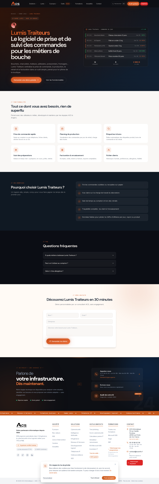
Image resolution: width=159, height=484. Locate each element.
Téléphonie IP (75, 451)
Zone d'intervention (59, 440)
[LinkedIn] (32, 455)
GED (72, 458)
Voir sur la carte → (134, 439)
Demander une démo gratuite (26, 80)
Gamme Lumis (23, 14)
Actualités (89, 4)
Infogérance (75, 439)
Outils (66, 3)
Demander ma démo (58, 341)
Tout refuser (95, 478)
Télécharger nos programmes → (114, 449)
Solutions (33, 4)
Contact (98, 4)
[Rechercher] (119, 4)
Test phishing (94, 429)
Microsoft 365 (112, 435)
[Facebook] (18, 455)
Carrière (55, 443)
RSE (53, 436)
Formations (79, 4)
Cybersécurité (75, 429)
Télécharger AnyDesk (133, 462)
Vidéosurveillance (77, 455)
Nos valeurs (56, 433)
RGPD (120, 481)
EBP (109, 442)
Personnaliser (47, 478)
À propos (53, 4)
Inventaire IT (94, 449)
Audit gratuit (133, 4)
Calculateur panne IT (96, 436)
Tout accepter (109, 478)
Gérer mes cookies (137, 481)
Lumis (43, 4)
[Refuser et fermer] (115, 464)
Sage (110, 439)
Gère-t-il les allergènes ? (79, 271)
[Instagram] (27, 455)
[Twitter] (23, 455)
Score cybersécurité (96, 433)
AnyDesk (144, 3)
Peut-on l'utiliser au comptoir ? (79, 263)
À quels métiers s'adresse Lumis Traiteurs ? (79, 255)
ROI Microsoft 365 (96, 445)
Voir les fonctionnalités (54, 80)
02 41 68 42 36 (134, 442)
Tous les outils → (95, 453)
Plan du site (126, 481)
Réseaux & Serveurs (78, 442)
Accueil (13, 14)
